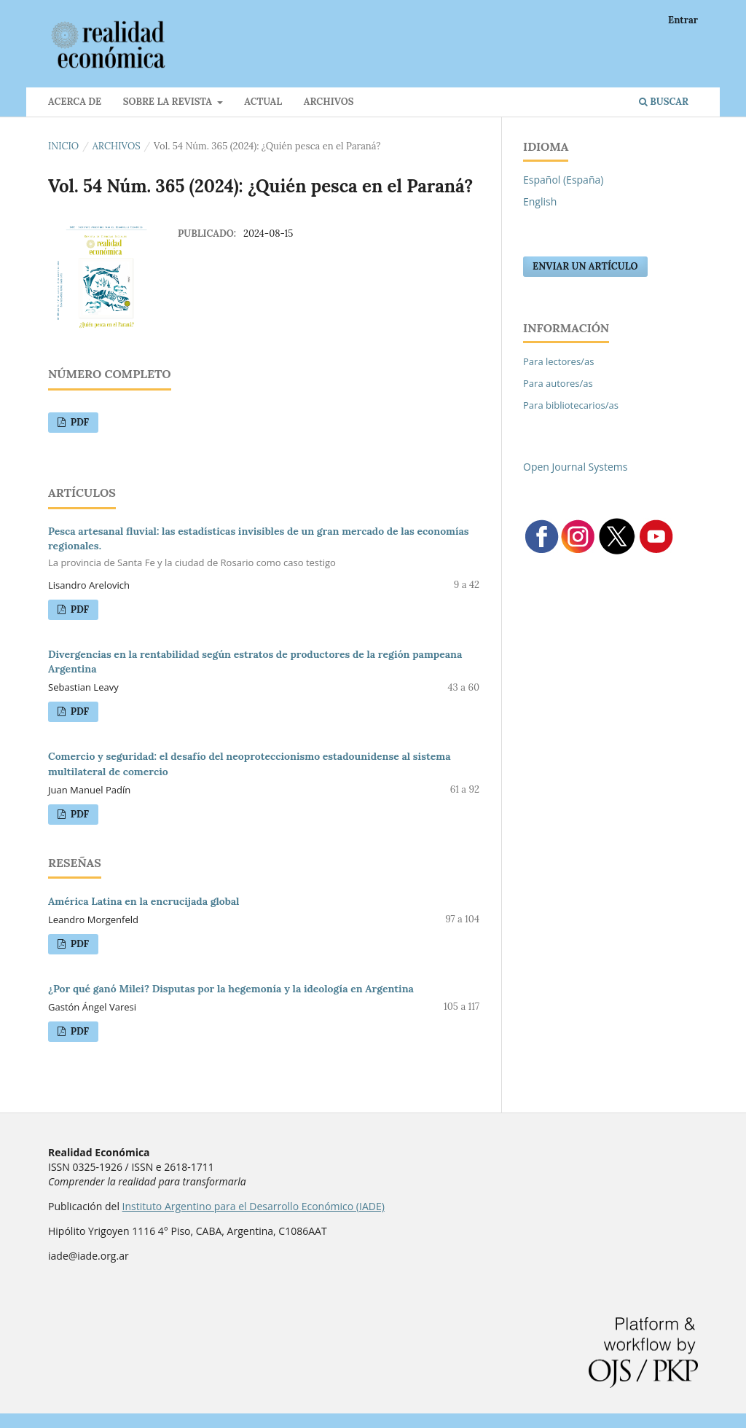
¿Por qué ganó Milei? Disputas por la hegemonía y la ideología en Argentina (231, 988)
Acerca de (74, 101)
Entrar (683, 20)
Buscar (663, 101)
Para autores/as (558, 383)
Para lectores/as (558, 361)
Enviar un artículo (585, 266)
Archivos (329, 101)
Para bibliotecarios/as (571, 405)
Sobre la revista (169, 101)
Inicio (63, 146)
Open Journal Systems (575, 467)
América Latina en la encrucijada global (143, 901)
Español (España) (563, 180)
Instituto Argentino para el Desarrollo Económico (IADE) (253, 1206)
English (540, 201)
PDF (78, 422)
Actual (263, 101)
